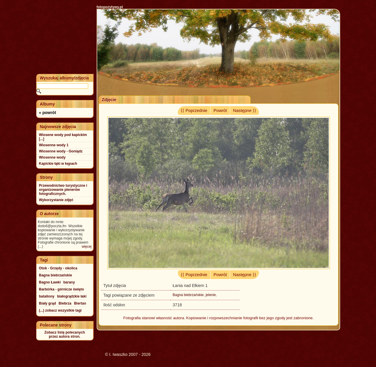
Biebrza (65, 303)
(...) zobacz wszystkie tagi (60, 310)
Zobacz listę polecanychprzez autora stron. (64, 334)
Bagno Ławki (50, 282)
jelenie (211, 295)
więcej (86, 246)
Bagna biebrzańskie (188, 295)
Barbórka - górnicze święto (61, 289)
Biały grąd (47, 303)
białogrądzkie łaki (71, 296)
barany (69, 282)
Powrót (220, 110)
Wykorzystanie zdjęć (56, 200)
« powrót (47, 112)
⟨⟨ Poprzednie (194, 110)
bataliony (47, 296)
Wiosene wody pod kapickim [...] (63, 137)
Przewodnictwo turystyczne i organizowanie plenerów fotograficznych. (63, 190)
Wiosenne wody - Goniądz (61, 151)
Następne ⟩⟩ (244, 110)
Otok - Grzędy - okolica (58, 268)
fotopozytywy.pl (110, 7)
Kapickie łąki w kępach (58, 164)
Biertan (80, 303)
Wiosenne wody (52, 157)
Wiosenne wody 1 (54, 145)
